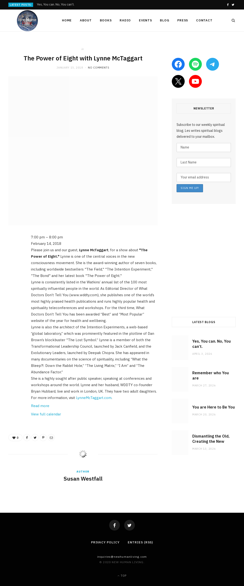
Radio (125, 20)
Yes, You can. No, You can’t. (55, 4)
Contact (204, 20)
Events (145, 20)
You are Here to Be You (213, 407)
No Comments (98, 67)
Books (106, 20)
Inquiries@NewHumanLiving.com (122, 556)
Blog (164, 20)
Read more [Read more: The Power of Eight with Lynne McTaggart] (40, 406)
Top (122, 575)
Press (182, 20)
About (86, 20)
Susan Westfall (83, 478)
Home (67, 20)
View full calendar (46, 414)
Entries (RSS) (140, 542)
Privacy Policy (105, 542)
